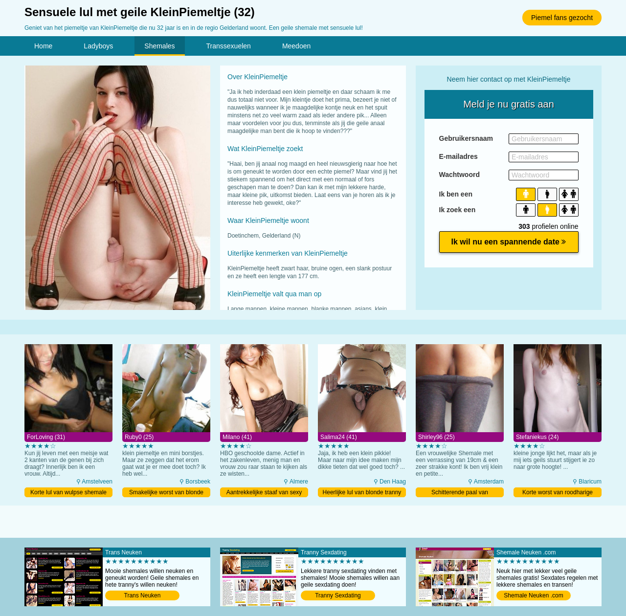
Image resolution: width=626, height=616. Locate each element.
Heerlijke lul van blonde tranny (362, 492)
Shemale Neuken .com (533, 595)
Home (43, 46)
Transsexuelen (228, 46)
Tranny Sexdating (338, 595)
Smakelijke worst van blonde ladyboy (166, 493)
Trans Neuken (142, 595)
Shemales (159, 46)
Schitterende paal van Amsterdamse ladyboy (460, 493)
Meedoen (296, 46)
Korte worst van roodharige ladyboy (557, 493)
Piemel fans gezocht (562, 18)
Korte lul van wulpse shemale (68, 492)
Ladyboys (98, 46)
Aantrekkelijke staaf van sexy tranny (264, 493)
